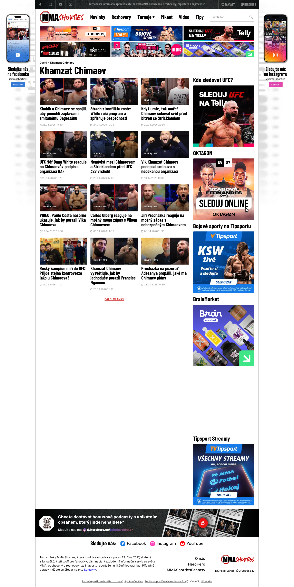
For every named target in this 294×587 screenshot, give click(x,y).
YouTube (192, 544)
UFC (54, 100)
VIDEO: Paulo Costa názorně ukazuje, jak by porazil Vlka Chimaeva (63, 220)
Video (184, 17)
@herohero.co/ (108, 530)
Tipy (200, 17)
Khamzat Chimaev (62, 63)
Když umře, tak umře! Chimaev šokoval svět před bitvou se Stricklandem (164, 114)
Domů (43, 63)
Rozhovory (121, 17)
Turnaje (146, 17)
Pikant (167, 17)
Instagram (163, 544)
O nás (200, 559)
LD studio (206, 581)
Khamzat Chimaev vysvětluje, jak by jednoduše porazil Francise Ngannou (113, 276)
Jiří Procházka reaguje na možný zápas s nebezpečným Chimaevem (163, 220)
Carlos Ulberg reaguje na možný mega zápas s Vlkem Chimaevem (113, 220)
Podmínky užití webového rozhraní (102, 581)
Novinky (97, 17)
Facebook (133, 544)
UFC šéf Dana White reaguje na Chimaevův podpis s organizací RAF (63, 167)
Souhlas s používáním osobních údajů (166, 581)
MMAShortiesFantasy (186, 570)
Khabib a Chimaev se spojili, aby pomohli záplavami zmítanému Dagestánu (63, 114)
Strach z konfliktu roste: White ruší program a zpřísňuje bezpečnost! (110, 114)
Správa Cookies (133, 581)
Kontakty (90, 569)
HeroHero (196, 565)
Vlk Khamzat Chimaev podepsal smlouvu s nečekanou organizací (159, 167)
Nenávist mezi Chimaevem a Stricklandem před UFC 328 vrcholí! (113, 167)
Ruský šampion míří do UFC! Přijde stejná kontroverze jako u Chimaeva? (63, 274)
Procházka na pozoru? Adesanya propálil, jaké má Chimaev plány (164, 274)
